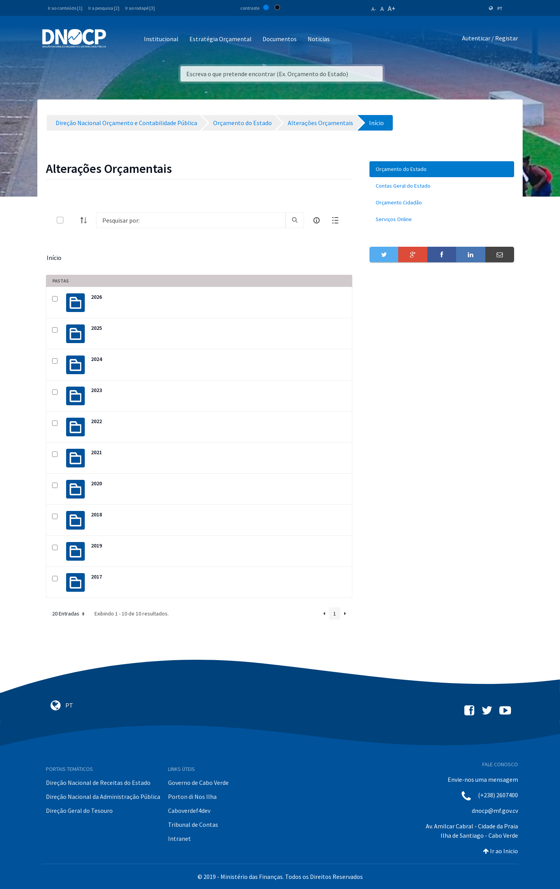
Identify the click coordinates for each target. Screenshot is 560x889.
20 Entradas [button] (69, 613)
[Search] (190, 220)
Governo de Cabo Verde (198, 782)
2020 (96, 483)
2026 (96, 296)
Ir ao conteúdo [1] (65, 8)
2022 (96, 421)
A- (373, 8)
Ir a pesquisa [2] (103, 8)
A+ (392, 8)
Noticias (319, 39)
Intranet (179, 838)
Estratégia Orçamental (220, 39)
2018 (96, 514)
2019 (96, 545)
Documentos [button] (279, 39)
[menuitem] (441, 169)
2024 (96, 359)
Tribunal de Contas (193, 824)
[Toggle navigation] (116, 39)
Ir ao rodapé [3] (140, 8)
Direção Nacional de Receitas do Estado (98, 782)
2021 (96, 452)
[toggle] (73, 220)
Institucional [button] (161, 39)
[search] (294, 220)
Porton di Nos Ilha (192, 796)
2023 (96, 390)
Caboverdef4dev (189, 810)
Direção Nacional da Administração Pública (103, 796)
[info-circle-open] (316, 220)
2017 (96, 576)
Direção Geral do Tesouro (79, 810)
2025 (96, 327)
